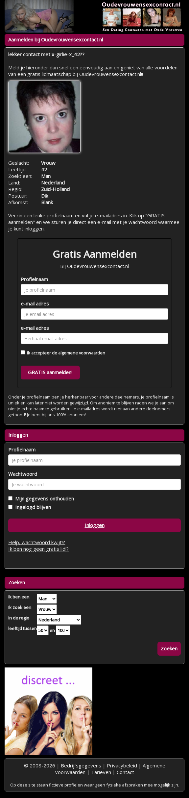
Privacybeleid (122, 765)
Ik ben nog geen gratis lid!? (38, 548)
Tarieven (101, 772)
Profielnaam (34, 279)
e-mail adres (35, 303)
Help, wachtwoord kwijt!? (36, 542)
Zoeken (169, 648)
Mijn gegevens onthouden (43, 498)
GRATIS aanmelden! (50, 372)
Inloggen (95, 525)
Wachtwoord (22, 474)
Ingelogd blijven (31, 507)
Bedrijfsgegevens (81, 765)
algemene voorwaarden (81, 353)
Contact (125, 772)
